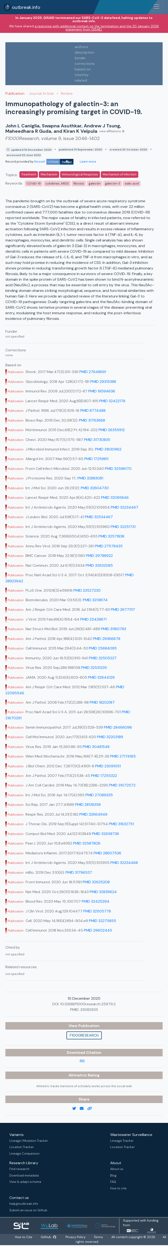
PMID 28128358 (88, 804)
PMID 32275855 (102, 920)
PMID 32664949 (93, 814)
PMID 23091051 (108, 766)
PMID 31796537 (79, 872)
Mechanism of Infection (119, 174)
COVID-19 (34, 183)
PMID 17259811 (96, 458)
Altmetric (78, 1075)
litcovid (53, 162)
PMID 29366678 (106, 638)
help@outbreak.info (23, 1204)
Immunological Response (80, 174)
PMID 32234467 (124, 507)
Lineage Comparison (24, 1154)
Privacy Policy (86, 1237)
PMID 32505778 (97, 911)
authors (81, 46)
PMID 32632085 (99, 565)
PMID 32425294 (95, 901)
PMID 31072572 (122, 785)
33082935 (89, 1009)
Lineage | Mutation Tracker (28, 1141)
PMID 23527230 (87, 590)
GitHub (58, 1237)
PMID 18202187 (102, 702)
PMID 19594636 (101, 391)
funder (80, 58)
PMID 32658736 (105, 833)
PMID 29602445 (98, 930)
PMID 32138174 (95, 599)
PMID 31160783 (113, 628)
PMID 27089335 (99, 795)
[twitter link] (76, 1108)
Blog (113, 1175)
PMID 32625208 (96, 882)
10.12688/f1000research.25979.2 (88, 1004)
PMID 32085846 (115, 497)
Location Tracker (21, 1147)
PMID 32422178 (112, 400)
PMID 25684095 (103, 648)
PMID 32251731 (123, 526)
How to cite (118, 1188)
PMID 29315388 (103, 381)
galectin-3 (112, 183)
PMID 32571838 (111, 536)
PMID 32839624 (103, 891)
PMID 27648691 (92, 371)
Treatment (28, 174)
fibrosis (78, 183)
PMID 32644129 (101, 677)
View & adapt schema (25, 1182)
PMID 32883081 (90, 478)
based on (83, 69)
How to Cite (32, 1237)
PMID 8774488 (93, 410)
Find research (19, 1169)
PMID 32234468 (124, 862)
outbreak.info (22, 7)
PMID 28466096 (118, 727)
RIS (82, 1060)
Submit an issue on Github (28, 1210)
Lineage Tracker (122, 1141)
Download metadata (24, 1175)
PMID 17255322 (104, 775)
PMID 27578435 (109, 546)
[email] (83, 1108)
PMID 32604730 (95, 488)
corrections (85, 63)
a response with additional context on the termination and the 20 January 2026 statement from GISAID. (97, 27)
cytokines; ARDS (57, 183)
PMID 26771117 (123, 609)
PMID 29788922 (99, 555)
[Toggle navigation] (156, 6)
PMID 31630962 (108, 449)
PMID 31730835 (97, 439)
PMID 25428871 (93, 619)
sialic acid (132, 183)
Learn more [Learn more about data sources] (87, 162)
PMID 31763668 (92, 420)
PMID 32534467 (99, 516)
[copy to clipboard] (91, 1108)
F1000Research (84, 1035)
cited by (82, 74)
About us (116, 1169)
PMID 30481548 (96, 746)
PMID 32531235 (94, 667)
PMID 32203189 (110, 736)
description (84, 52)
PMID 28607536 (107, 853)
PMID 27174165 (123, 756)
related (81, 80)
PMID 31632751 (121, 823)
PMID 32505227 (103, 658)
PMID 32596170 (118, 468)
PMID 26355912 (112, 429)
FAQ (113, 1182)
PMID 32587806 (86, 843)
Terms (111, 1237)
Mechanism (49, 174)
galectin (94, 183)
